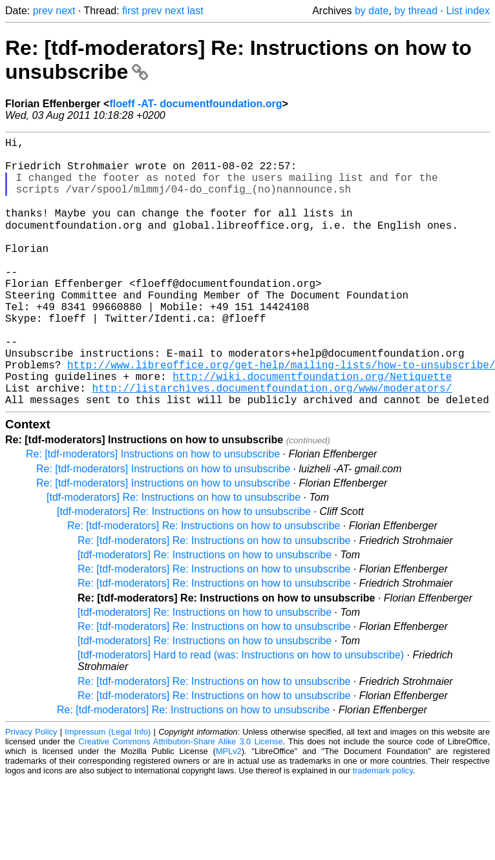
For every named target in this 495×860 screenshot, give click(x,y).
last (195, 10)
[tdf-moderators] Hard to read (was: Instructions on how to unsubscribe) (241, 713)
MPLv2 (229, 809)
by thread (415, 10)
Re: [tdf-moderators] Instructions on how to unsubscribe (153, 512)
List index (468, 10)
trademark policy (383, 829)
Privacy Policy (31, 790)
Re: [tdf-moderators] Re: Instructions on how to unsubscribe (203, 583)
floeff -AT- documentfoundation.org (195, 103)
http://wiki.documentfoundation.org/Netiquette (312, 429)
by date (371, 10)
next (65, 10)
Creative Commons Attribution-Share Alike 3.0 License (180, 799)
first (130, 10)
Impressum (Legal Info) (108, 790)
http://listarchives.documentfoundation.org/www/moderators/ (272, 443)
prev (43, 10)
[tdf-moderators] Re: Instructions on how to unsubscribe (173, 555)
